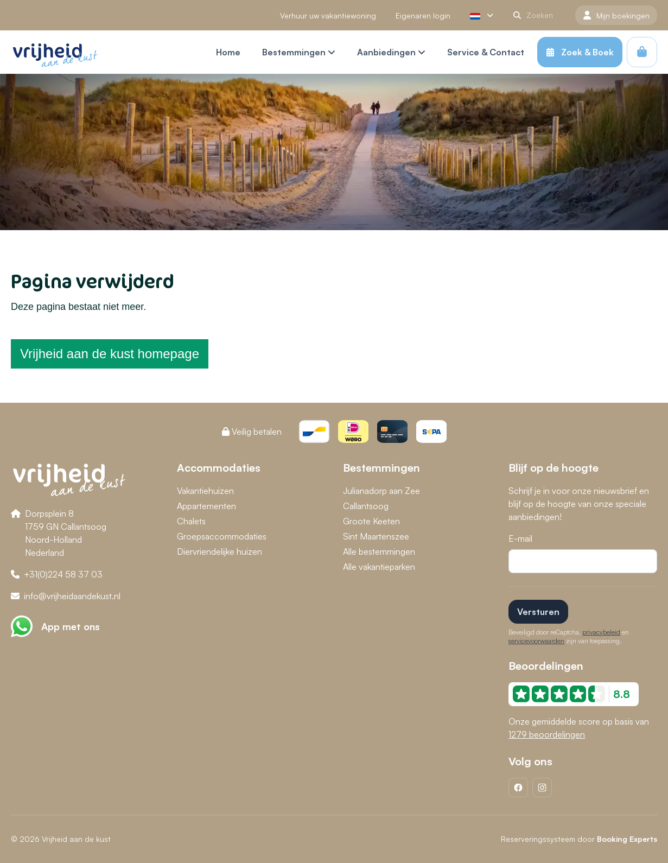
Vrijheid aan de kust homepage (109, 353)
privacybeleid (601, 632)
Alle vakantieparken (379, 566)
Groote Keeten (371, 521)
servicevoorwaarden (536, 641)
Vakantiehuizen (205, 490)
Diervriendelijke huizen (219, 551)
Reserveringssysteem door (579, 838)
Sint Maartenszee (376, 536)
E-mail (520, 538)
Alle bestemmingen (379, 551)
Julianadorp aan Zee (381, 490)
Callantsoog (366, 505)
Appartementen (206, 505)
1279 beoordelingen (546, 734)
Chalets (191, 521)
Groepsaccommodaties (221, 536)
